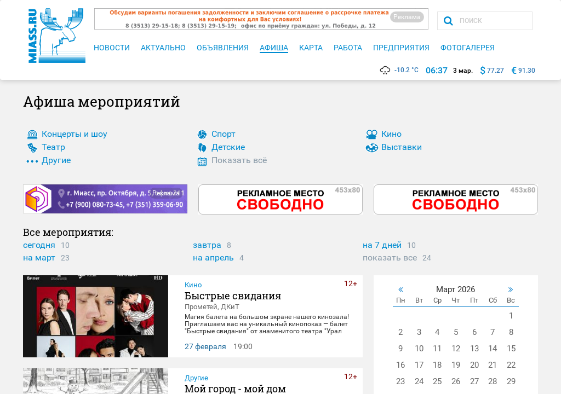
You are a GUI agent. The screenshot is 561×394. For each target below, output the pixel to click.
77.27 (495, 70)
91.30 (526, 70)
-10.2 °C (399, 70)
